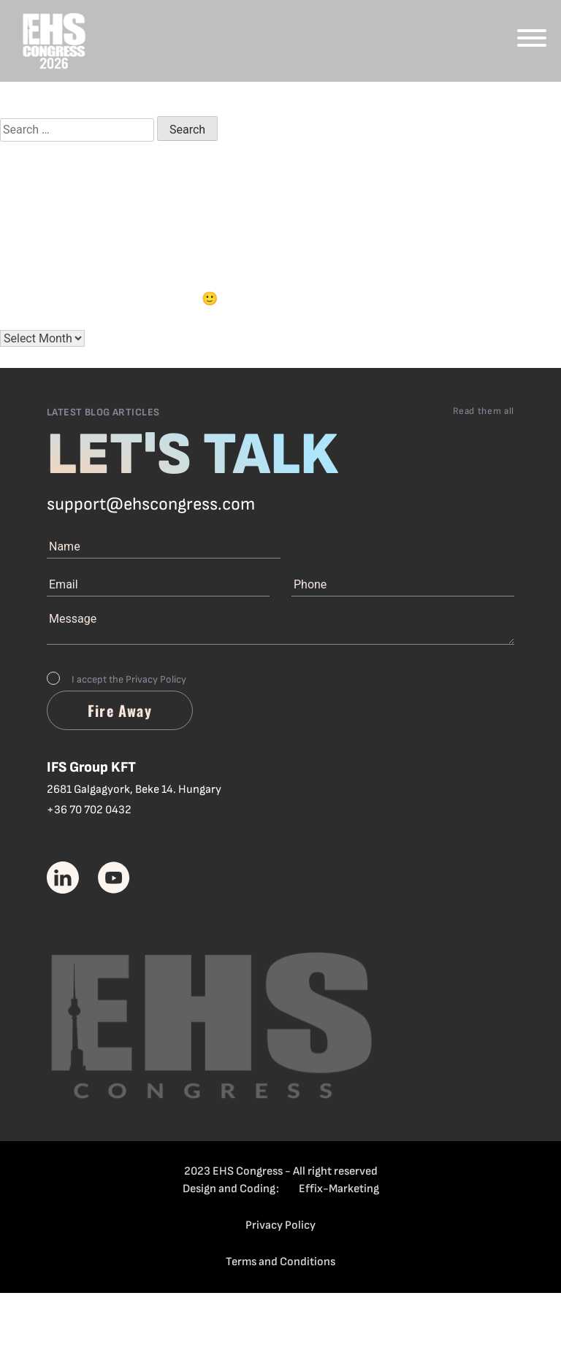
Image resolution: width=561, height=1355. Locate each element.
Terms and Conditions (280, 1262)
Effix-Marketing (339, 1189)
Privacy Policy (156, 679)
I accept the (129, 679)
